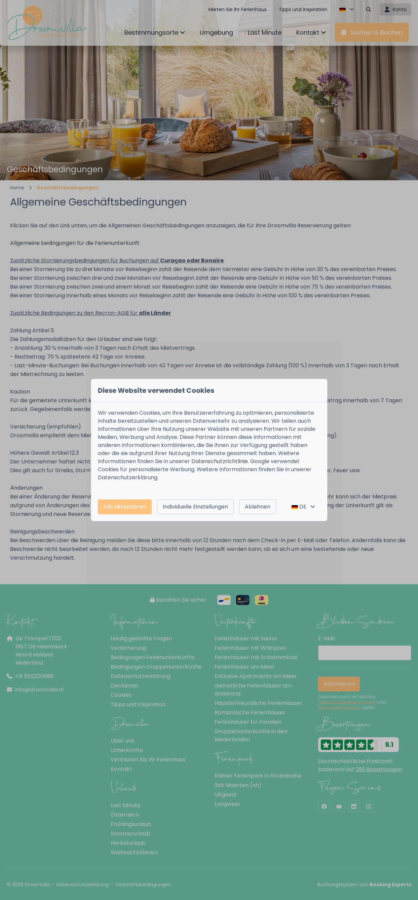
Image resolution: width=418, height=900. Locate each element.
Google (259, 461)
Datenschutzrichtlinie (219, 461)
